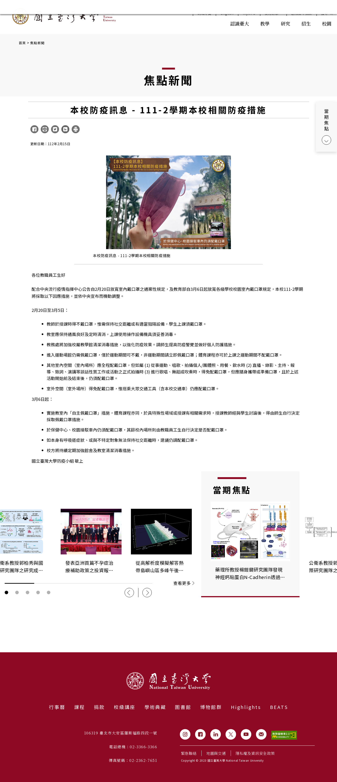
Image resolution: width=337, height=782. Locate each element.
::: (214, 23)
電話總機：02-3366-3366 (133, 746)
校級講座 (125, 707)
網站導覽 (204, 13)
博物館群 (211, 707)
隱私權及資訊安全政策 (255, 753)
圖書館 (183, 707)
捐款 (99, 707)
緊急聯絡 (189, 753)
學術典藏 (155, 707)
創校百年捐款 (301, 13)
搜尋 (324, 13)
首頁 (22, 43)
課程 (79, 707)
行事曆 (57, 707)
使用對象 (273, 13)
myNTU (249, 13)
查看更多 (183, 583)
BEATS (279, 707)
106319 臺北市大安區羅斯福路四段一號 (120, 733)
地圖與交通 (216, 753)
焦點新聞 (37, 43)
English (227, 13)
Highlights (246, 707)
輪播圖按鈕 (6, 592)
